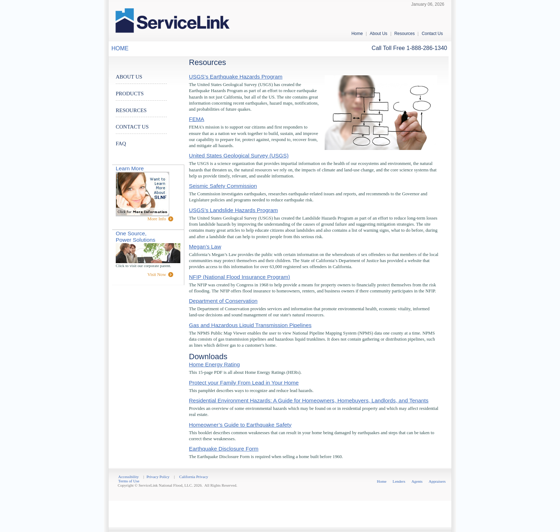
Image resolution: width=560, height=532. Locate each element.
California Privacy (193, 477)
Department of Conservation (223, 301)
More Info (157, 218)
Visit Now (157, 274)
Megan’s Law (205, 247)
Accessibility (128, 477)
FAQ (121, 143)
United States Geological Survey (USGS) (239, 155)
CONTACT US (132, 127)
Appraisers (437, 481)
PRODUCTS (130, 93)
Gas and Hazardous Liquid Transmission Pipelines (250, 325)
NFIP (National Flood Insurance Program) (239, 277)
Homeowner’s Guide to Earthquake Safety (240, 425)
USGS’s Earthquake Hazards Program (235, 77)
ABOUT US (129, 77)
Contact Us (432, 33)
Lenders (398, 481)
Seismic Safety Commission (223, 186)
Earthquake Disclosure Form (224, 449)
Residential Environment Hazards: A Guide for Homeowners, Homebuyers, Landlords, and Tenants (309, 400)
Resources (404, 33)
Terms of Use (128, 481)
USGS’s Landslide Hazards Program (233, 210)
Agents (416, 481)
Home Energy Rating (214, 364)
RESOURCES (131, 110)
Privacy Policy (157, 477)
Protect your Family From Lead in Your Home (244, 383)
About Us (378, 33)
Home (357, 33)
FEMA (196, 119)
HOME (120, 48)
